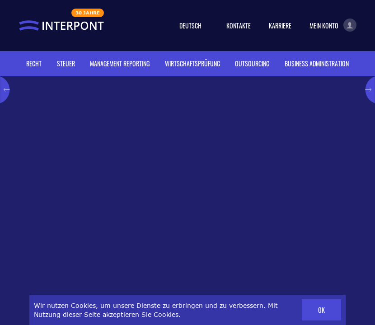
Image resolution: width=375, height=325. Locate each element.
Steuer (66, 63)
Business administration (317, 63)
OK (321, 310)
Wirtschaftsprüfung (192, 63)
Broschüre (195, 243)
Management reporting (120, 63)
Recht (34, 63)
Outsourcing (252, 63)
